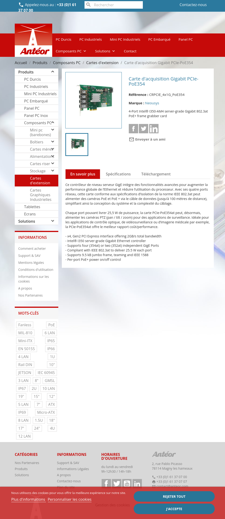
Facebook (106, 483)
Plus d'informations (28, 499)
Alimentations (42, 156)
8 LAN (23, 420)
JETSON (24, 372)
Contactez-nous (193, 4)
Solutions (105, 51)
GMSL (50, 380)
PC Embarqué (159, 39)
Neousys (152, 103)
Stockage (38, 171)
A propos (25, 288)
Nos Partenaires (30, 295)
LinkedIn (137, 483)
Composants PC (71, 51)
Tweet (143, 128)
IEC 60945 (46, 372)
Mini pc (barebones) (40, 132)
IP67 (22, 388)
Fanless (24, 324)
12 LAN (24, 436)
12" (52, 396)
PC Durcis (63, 39)
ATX (51, 404)
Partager (133, 128)
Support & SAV (29, 255)
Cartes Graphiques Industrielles (40, 195)
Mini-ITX (25, 340)
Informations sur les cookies (33, 278)
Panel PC (185, 39)
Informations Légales (73, 469)
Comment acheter (32, 248)
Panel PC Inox (36, 115)
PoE (51, 324)
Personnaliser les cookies (70, 499)
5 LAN (23, 404)
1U (52, 356)
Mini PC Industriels (125, 39)
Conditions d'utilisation (35, 269)
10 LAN (48, 388)
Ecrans (30, 214)
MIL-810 (25, 332)
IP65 (51, 340)
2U (34, 388)
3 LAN (23, 380)
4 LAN (23, 356)
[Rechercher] (114, 5)
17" (21, 428)
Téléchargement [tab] (156, 174)
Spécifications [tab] (118, 174)
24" (37, 428)
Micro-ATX (46, 412)
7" (38, 404)
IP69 (22, 412)
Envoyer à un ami (147, 139)
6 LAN (49, 332)
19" (21, 396)
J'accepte (174, 509)
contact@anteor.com (172, 486)
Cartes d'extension (40, 180)
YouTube (127, 483)
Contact (130, 51)
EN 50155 (26, 348)
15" (37, 396)
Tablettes (32, 206)
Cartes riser (40, 163)
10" (52, 364)
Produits (25, 72)
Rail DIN (25, 364)
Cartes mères (41, 149)
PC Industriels (90, 39)
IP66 (51, 348)
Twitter (116, 483)
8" (37, 380)
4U (52, 428)
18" (52, 420)
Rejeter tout (174, 496)
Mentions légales (31, 262)
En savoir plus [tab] (82, 174)
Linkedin (154, 128)
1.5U (39, 420)
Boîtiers (36, 142)
